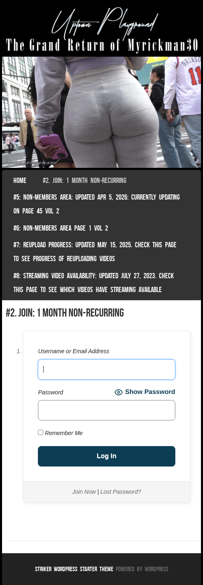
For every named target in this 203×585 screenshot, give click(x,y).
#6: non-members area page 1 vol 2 (60, 228)
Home (19, 180)
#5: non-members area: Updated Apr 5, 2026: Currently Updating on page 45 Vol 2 (96, 204)
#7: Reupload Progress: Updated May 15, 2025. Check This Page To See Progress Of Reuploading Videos (95, 252)
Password (50, 392)
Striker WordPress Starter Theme (74, 568)
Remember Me (60, 433)
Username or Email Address (73, 351)
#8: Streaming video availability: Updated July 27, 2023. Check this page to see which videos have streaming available (93, 283)
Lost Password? (120, 491)
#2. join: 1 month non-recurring (84, 180)
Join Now (84, 491)
